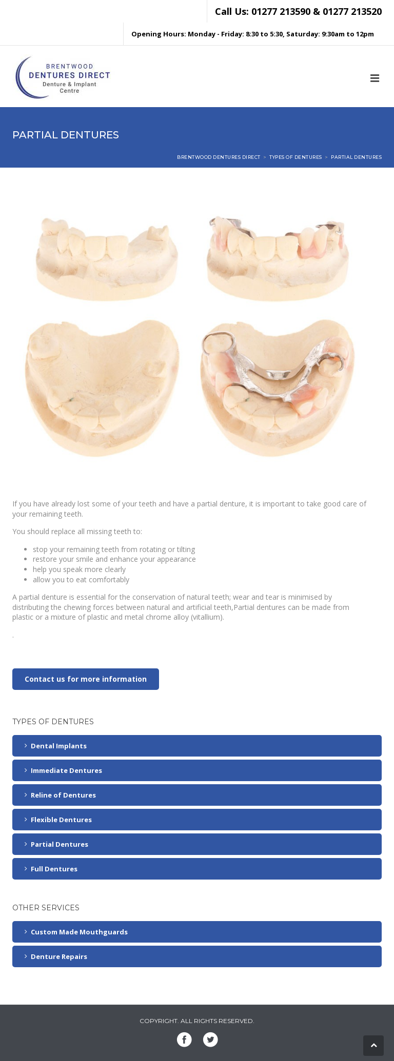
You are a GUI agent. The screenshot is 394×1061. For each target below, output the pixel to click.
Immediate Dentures (66, 770)
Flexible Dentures (61, 819)
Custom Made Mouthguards (79, 931)
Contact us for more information (86, 679)
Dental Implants (59, 745)
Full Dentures (54, 868)
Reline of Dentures (63, 795)
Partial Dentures (59, 844)
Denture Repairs (59, 956)
